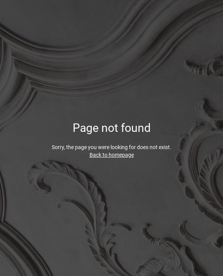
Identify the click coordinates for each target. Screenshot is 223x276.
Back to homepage (112, 155)
